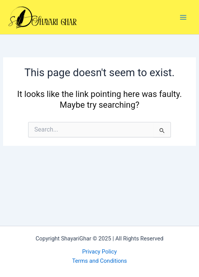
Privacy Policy (99, 251)
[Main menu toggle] (183, 17)
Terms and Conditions (99, 260)
